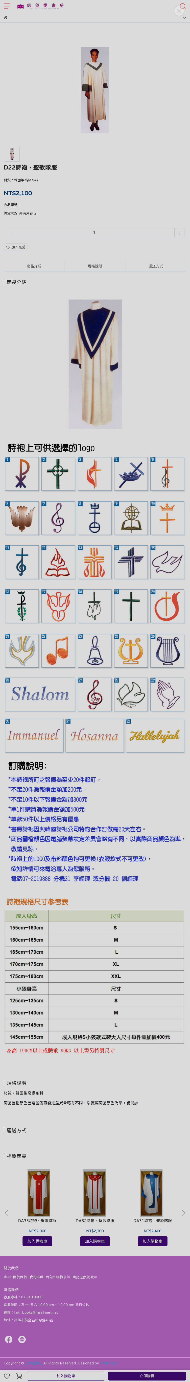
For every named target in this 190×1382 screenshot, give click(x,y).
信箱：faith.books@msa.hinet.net (31, 1312)
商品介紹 (34, 266)
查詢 (7, 1277)
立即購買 (147, 1376)
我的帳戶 (36, 1277)
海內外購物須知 (58, 1277)
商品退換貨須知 (84, 1277)
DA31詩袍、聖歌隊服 (152, 1220)
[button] (183, 1213)
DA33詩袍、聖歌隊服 (37, 1220)
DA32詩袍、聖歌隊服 (95, 1220)
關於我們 (20, 1277)
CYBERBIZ (108, 1363)
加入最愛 (15, 247)
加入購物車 (66, 1376)
